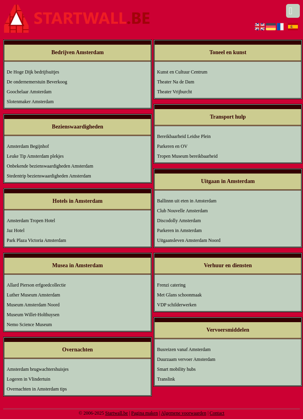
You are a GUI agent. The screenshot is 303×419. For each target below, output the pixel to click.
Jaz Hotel (15, 230)
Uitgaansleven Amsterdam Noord (189, 240)
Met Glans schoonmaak (179, 295)
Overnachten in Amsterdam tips (37, 389)
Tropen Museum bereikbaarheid (187, 156)
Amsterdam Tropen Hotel (31, 220)
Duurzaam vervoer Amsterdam (186, 359)
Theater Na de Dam (175, 82)
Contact (216, 413)
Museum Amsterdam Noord (33, 305)
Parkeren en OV (172, 146)
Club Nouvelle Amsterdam (182, 210)
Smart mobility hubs (176, 369)
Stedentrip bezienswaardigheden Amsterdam (49, 176)
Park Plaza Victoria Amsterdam (36, 240)
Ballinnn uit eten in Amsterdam (187, 201)
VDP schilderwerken (176, 305)
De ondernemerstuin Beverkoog (37, 82)
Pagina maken (144, 413)
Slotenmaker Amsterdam (30, 101)
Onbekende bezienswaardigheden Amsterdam (50, 166)
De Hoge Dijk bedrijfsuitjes (33, 72)
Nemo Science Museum (29, 324)
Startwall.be (116, 413)
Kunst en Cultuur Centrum (182, 72)
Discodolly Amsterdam (179, 220)
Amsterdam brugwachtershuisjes (38, 369)
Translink (166, 379)
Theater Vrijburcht (174, 91)
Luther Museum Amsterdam (33, 295)
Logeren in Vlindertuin (28, 379)
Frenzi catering (171, 285)
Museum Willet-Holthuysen (33, 314)
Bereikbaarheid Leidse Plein (184, 136)
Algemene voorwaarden (183, 413)
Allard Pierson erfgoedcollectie (36, 285)
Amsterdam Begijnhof (28, 146)
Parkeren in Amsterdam (179, 230)
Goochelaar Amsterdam (29, 91)
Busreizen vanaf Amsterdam (184, 349)
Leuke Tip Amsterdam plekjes (35, 156)
